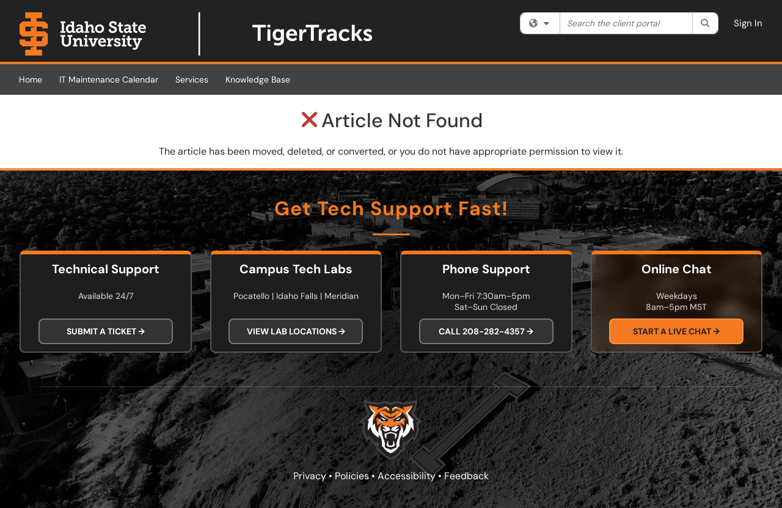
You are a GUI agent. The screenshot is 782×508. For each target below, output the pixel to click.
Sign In (748, 23)
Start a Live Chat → (676, 331)
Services (191, 79)
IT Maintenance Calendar (108, 79)
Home (30, 79)
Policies (352, 475)
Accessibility (407, 475)
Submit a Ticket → (106, 331)
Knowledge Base (257, 79)
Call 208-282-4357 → (486, 331)
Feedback (466, 475)
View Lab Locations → (296, 331)
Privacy (309, 475)
